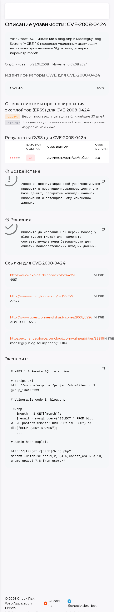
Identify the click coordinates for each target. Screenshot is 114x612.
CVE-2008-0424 (86, 24)
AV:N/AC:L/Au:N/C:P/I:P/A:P (68, 158)
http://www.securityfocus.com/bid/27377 (41, 296)
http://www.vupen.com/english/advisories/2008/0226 (51, 317)
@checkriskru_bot (82, 603)
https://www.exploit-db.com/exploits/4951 (42, 275)
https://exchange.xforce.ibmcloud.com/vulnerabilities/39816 (57, 338)
